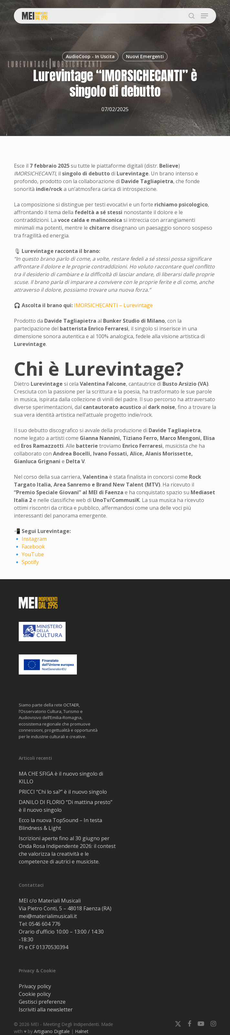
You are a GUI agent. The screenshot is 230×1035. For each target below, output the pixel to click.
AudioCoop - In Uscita (90, 56)
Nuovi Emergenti (145, 56)
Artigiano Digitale (52, 1031)
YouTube (33, 554)
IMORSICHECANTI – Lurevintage (113, 305)
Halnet (82, 1031)
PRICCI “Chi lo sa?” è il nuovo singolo (63, 791)
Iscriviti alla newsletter (46, 1009)
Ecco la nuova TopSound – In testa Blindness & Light (60, 824)
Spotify (30, 562)
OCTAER (71, 705)
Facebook (33, 546)
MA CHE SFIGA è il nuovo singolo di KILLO (61, 777)
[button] (204, 16)
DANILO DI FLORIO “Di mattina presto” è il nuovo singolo (65, 806)
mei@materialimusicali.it (48, 916)
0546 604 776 (44, 923)
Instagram (34, 538)
